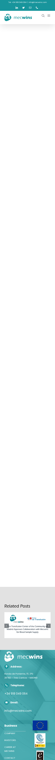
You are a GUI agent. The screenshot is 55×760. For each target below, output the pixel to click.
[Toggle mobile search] (43, 15)
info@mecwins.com (38, 2)
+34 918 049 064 (16, 694)
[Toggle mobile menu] (49, 15)
